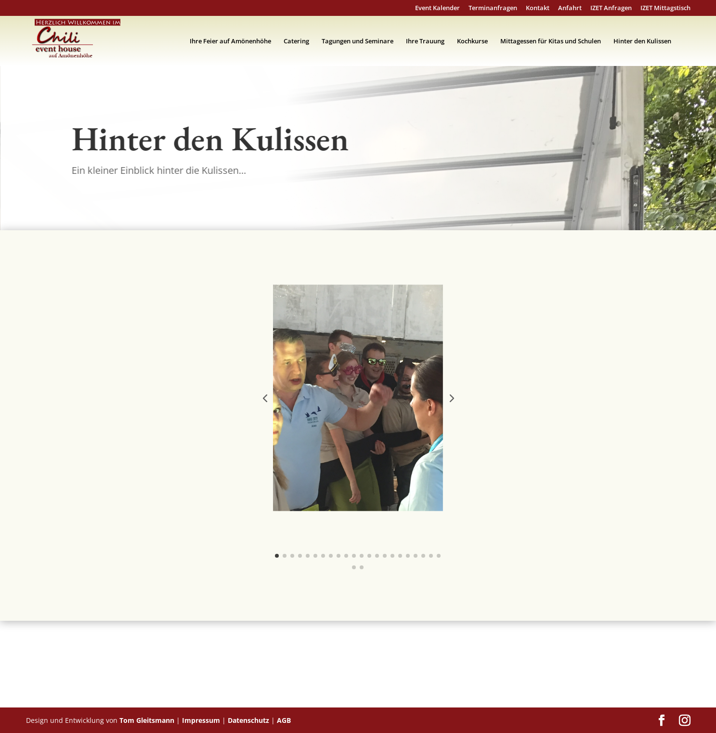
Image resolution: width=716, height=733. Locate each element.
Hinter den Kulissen (642, 41)
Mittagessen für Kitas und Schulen (550, 41)
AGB (284, 720)
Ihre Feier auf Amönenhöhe (230, 41)
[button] (265, 398)
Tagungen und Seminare (357, 41)
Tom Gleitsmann (146, 720)
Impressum (201, 720)
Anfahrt (570, 8)
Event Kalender (437, 8)
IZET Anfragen (611, 8)
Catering (296, 41)
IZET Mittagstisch (665, 8)
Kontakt (537, 8)
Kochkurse (472, 41)
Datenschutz (248, 720)
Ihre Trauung (425, 41)
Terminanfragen (493, 8)
